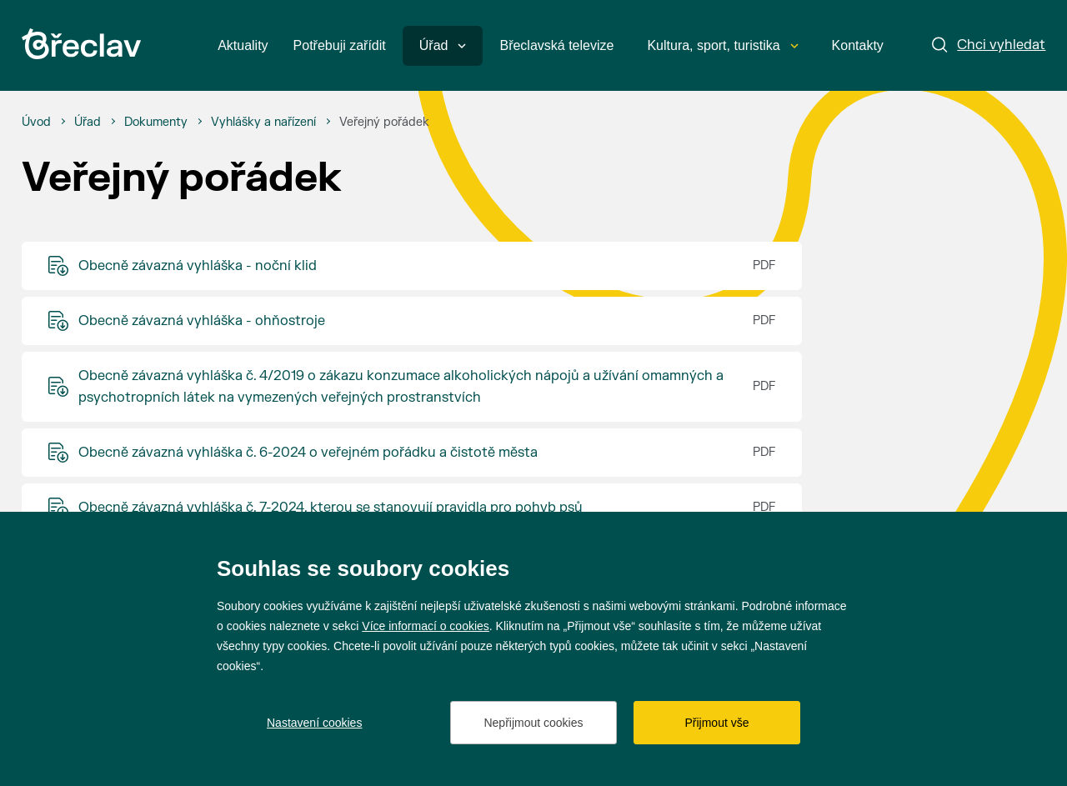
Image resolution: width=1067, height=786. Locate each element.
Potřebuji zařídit (339, 45)
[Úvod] (36, 122)
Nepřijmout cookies (533, 722)
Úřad (443, 45)
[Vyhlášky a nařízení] (263, 122)
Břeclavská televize (556, 45)
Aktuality (243, 45)
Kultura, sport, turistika (722, 45)
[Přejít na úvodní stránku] (81, 43)
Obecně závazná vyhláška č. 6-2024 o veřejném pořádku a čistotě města (308, 452)
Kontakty (858, 45)
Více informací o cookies (425, 626)
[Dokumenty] (156, 122)
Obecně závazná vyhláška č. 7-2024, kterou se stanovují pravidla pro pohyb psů (330, 507)
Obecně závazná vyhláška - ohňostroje (201, 321)
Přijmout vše (716, 722)
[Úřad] (87, 122)
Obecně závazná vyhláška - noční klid (197, 266)
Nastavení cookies (314, 722)
